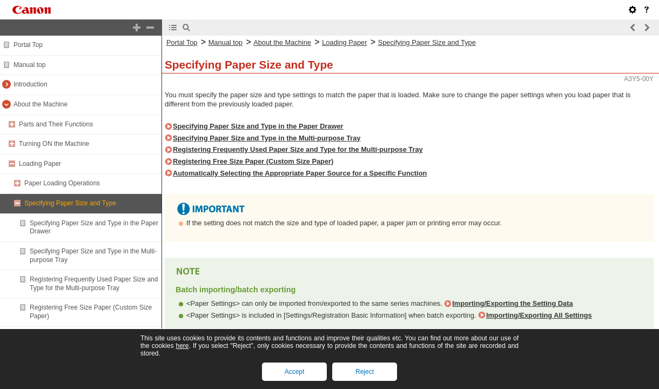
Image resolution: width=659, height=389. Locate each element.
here (182, 346)
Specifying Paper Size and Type (70, 203)
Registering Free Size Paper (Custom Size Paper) (253, 161)
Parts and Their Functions (56, 124)
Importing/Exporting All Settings (539, 315)
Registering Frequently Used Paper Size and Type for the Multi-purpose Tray (94, 284)
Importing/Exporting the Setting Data (512, 303)
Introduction (31, 84)
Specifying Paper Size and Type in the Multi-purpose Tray (266, 138)
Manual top (29, 65)
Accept (295, 371)
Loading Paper (40, 163)
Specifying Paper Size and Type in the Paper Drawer (258, 126)
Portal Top (28, 45)
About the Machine (41, 104)
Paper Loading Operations (62, 183)
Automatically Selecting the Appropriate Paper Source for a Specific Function (300, 173)
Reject (364, 371)
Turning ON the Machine (54, 143)
